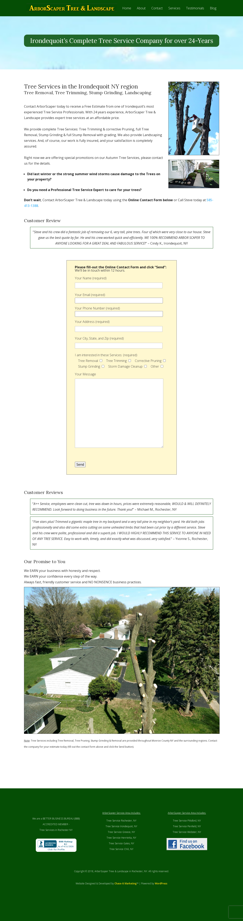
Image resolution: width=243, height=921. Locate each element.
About (141, 17)
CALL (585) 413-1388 (146, 7)
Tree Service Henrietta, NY (121, 854)
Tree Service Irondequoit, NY (121, 842)
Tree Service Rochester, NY (121, 837)
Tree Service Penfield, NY (187, 842)
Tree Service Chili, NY (121, 865)
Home (126, 17)
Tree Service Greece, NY (121, 848)
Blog (213, 17)
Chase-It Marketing (125, 899)
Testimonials (195, 17)
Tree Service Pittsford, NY (187, 837)
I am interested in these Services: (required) (106, 371)
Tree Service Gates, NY (121, 859)
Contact (157, 17)
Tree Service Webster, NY (187, 848)
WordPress (161, 899)
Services (174, 17)
